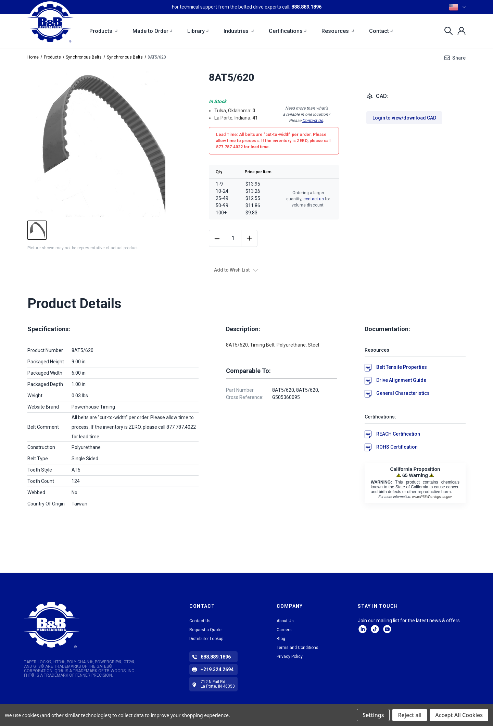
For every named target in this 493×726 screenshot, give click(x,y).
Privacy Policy (290, 656)
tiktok (375, 629)
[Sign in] (460, 31)
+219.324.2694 (217, 669)
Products (103, 31)
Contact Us (312, 120)
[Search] (447, 31)
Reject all (409, 715)
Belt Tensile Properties (401, 367)
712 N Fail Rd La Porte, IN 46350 (218, 684)
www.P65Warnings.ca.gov (432, 497)
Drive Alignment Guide (401, 380)
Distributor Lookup (206, 638)
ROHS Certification (397, 447)
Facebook (387, 629)
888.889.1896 (306, 7)
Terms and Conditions (297, 647)
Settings (373, 715)
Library (198, 31)
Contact (381, 31)
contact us (313, 199)
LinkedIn (362, 629)
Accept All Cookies (459, 715)
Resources (338, 31)
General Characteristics (403, 393)
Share (459, 58)
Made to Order (152, 31)
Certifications (288, 31)
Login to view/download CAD (404, 118)
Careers (284, 629)
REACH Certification (398, 434)
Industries (239, 31)
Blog (281, 638)
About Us (285, 620)
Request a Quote (205, 629)
